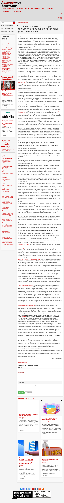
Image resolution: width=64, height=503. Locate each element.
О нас (32, 500)
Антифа (30, 359)
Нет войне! (19, 8)
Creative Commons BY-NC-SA (46, 498)
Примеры (24, 316)
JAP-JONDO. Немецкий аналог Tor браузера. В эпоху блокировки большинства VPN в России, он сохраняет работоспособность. (7, 43)
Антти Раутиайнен (22, 417)
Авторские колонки (26, 399)
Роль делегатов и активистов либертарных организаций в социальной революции (49, 420)
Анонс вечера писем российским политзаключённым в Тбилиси (7, 122)
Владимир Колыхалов (22, 362)
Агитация (50, 8)
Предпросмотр (29, 392)
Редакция (4, 98)
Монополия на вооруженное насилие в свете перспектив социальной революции (51, 459)
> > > (8, 248)
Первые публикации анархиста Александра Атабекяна (6, 161)
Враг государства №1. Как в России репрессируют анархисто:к (7, 65)
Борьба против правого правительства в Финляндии (6, 61)
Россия (19, 361)
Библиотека (7, 11)
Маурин (54, 123)
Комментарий (21, 372)
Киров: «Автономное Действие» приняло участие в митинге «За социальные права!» (6, 53)
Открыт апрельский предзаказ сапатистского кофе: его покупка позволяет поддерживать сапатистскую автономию (7, 240)
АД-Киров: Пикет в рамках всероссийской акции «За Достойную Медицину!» (7, 48)
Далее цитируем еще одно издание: (26, 248)
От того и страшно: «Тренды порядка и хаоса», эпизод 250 (6, 57)
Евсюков (50, 123)
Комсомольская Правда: (24, 244)
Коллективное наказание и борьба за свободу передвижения (7, 207)
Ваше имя (20, 367)
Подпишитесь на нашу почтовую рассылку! (7, 144)
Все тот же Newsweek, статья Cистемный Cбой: (29, 259)
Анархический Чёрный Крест (7, 78)
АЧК (43, 8)
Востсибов (44, 423)
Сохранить (21, 392)
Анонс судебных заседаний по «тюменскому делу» (6, 193)
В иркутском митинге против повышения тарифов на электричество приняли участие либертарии (7, 70)
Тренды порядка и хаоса (32, 8)
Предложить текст (8, 8)
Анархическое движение (23, 22)
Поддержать (17, 11)
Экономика (34, 359)
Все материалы (7, 157)
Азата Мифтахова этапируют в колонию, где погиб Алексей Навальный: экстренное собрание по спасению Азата (7, 94)
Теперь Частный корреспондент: (25, 285)
